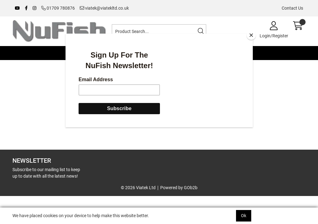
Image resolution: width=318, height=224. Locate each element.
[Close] (251, 35)
